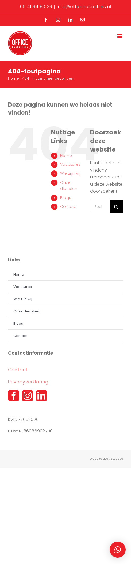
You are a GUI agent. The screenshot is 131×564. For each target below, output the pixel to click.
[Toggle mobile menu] (120, 36)
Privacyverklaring (28, 382)
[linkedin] (41, 395)
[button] (118, 550)
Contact (68, 206)
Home (66, 155)
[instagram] (27, 395)
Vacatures (70, 164)
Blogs (65, 197)
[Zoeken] (116, 206)
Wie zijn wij (70, 173)
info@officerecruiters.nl (84, 6)
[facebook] (13, 395)
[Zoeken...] (100, 206)
